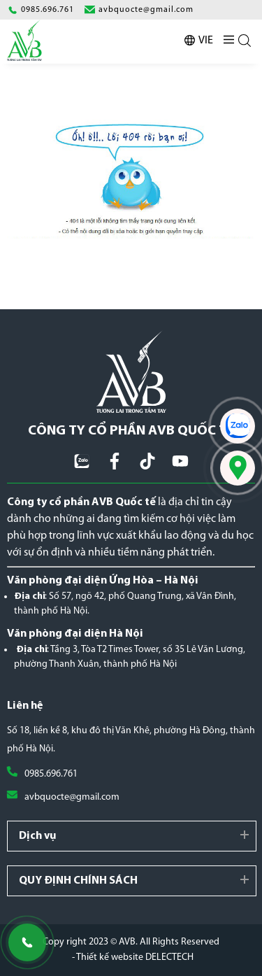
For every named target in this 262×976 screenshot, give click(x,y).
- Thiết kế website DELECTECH (133, 957)
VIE (205, 40)
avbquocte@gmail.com (71, 797)
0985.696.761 (51, 774)
